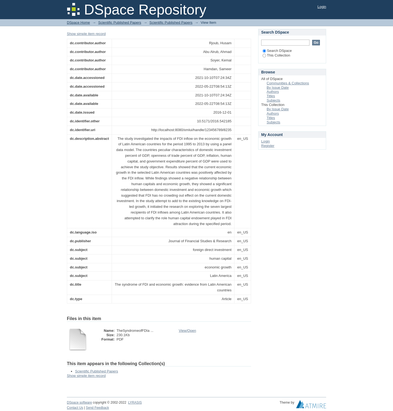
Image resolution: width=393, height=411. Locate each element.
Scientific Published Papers (119, 22)
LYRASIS (135, 402)
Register (267, 146)
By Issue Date (278, 87)
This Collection (276, 55)
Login (321, 7)
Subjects (273, 100)
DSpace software (79, 402)
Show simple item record (86, 34)
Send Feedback (97, 408)
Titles (271, 96)
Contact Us (75, 408)
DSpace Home (78, 22)
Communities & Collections (288, 83)
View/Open (187, 331)
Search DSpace (277, 51)
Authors (273, 92)
